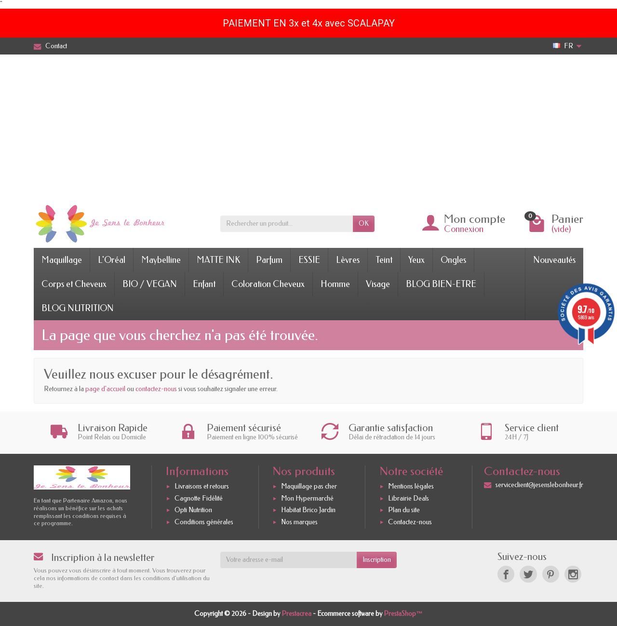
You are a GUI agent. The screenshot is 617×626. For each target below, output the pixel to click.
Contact (50, 46)
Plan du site (404, 510)
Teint (384, 260)
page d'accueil (105, 389)
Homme (335, 284)
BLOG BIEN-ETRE (441, 284)
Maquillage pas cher (309, 486)
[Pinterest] (550, 574)
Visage (378, 284)
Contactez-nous (410, 522)
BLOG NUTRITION (77, 308)
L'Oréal (111, 260)
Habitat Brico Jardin (308, 510)
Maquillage (61, 260)
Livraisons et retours (201, 486)
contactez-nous (156, 389)
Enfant (204, 284)
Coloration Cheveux (268, 284)
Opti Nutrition (193, 510)
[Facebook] (505, 574)
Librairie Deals (408, 498)
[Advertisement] (308, 126)
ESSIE (309, 260)
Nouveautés (554, 260)
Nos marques (299, 522)
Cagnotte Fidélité (198, 498)
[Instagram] (572, 574)
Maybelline (161, 260)
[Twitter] (528, 574)
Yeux (416, 260)
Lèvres (348, 260)
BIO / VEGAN (149, 284)
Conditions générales (203, 522)
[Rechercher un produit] (286, 224)
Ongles (453, 260)
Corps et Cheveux (74, 284)
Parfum (269, 260)
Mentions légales (411, 486)
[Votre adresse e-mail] (288, 560)
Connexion (463, 229)
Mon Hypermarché (307, 498)
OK (364, 223)
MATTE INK (218, 260)
